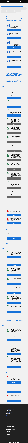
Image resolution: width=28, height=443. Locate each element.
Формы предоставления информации (6, 12)
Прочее (14, 12)
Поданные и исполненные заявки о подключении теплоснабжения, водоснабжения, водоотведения (12, 8)
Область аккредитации (10, 10)
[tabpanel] (14, 143)
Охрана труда (3, 10)
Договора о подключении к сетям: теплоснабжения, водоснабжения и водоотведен (12, 6)
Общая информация (17, 10)
